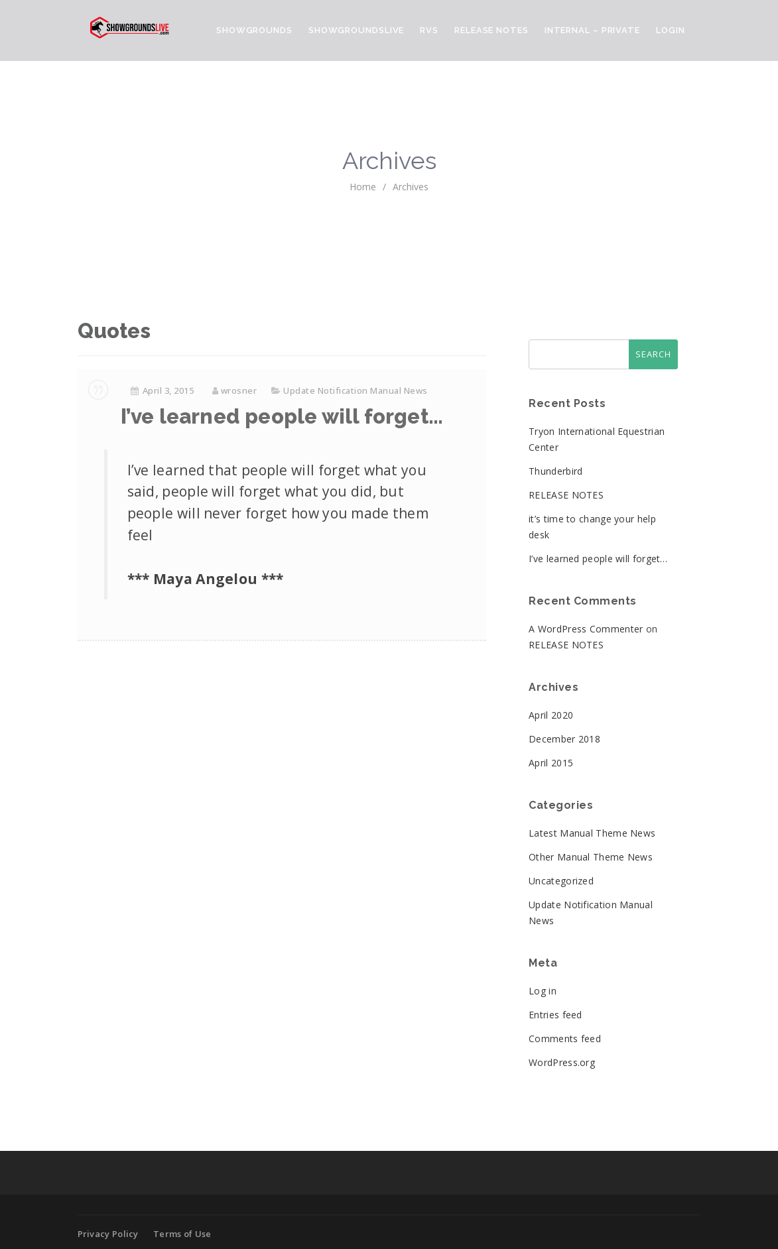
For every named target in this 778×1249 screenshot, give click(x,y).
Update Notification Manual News (355, 390)
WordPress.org (562, 1062)
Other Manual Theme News (591, 857)
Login (670, 30)
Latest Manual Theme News (592, 833)
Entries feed (555, 1014)
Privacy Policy (108, 1234)
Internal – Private (592, 30)
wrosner (239, 390)
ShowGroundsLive (356, 30)
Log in (542, 990)
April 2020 (551, 715)
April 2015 (551, 762)
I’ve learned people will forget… (282, 416)
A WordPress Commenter (586, 629)
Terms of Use (182, 1234)
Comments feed (565, 1038)
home (363, 186)
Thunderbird (555, 471)
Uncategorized (561, 880)
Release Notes (491, 30)
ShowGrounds (254, 30)
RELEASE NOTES (566, 495)
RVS (429, 30)
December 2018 (564, 739)
